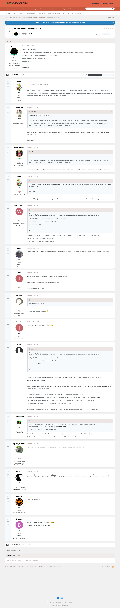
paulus (13, 46)
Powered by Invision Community (60, 605)
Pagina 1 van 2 (27, 74)
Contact (65, 602)
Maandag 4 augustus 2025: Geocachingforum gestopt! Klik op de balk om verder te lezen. (60, 22)
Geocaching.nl (33, 9)
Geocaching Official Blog (58, 9)
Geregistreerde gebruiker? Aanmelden (103, 3)
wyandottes (18, 206)
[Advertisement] (55, 583)
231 (19, 310)
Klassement (42, 13)
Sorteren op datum (108, 74)
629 (19, 510)
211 (19, 287)
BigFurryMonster (19, 444)
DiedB (19, 248)
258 (14, 60)
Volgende (15, 74)
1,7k (19, 162)
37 (19, 220)
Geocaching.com (44, 9)
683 (19, 262)
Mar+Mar (19, 296)
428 (19, 122)
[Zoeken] (93, 9)
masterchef (19, 107)
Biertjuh (19, 519)
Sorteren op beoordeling (95, 74)
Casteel (19, 496)
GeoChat (70, 9)
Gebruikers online (31, 13)
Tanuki (18, 273)
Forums (8, 13)
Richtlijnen (21, 13)
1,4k (19, 533)
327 (19, 486)
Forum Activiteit (22, 9)
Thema (49, 602)
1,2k (18, 431)
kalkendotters (19, 416)
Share (98, 34)
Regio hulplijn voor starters (74, 13)
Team (14, 13)
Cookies (70, 602)
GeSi (19, 81)
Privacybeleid (57, 602)
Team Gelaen (19, 147)
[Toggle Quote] (29, 111)
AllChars (53, 475)
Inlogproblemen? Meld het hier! (56, 13)
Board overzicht (11, 9)
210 (19, 95)
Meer (77, 9)
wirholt (19, 471)
